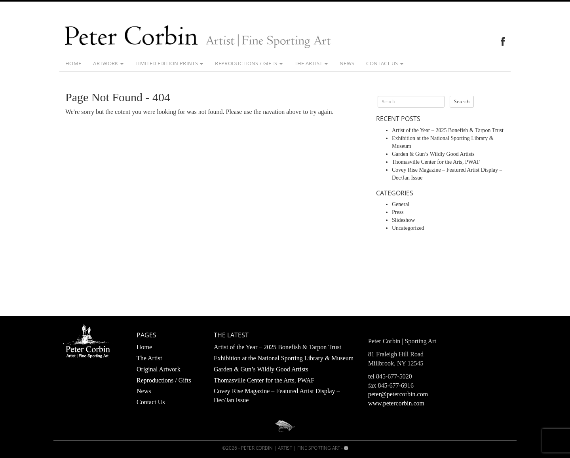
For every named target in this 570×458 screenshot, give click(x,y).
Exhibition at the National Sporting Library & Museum (283, 358)
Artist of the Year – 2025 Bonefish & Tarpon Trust (448, 130)
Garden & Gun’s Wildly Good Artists (433, 154)
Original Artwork (158, 369)
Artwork (108, 63)
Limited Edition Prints (169, 63)
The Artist (311, 63)
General (400, 204)
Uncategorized (408, 228)
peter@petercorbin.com (398, 394)
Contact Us (384, 63)
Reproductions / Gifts (248, 63)
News (347, 63)
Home (73, 63)
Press (398, 212)
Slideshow (403, 220)
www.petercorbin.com (396, 403)
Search (461, 101)
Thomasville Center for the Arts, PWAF (436, 162)
